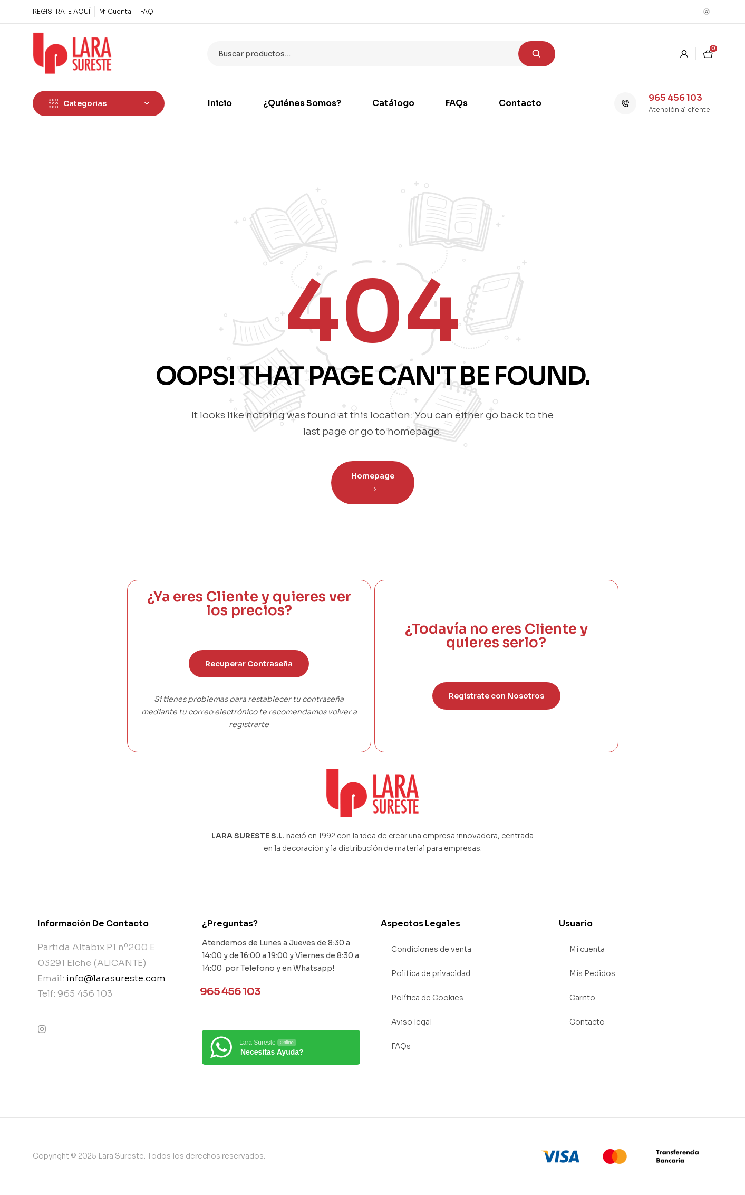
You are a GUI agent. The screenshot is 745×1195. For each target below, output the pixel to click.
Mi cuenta (587, 949)
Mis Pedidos (592, 973)
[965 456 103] (625, 103)
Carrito (582, 997)
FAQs (401, 1046)
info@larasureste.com (116, 978)
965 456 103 (675, 97)
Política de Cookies (427, 997)
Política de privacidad (430, 973)
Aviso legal (411, 1022)
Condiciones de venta (431, 949)
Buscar (536, 53)
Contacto (587, 1022)
